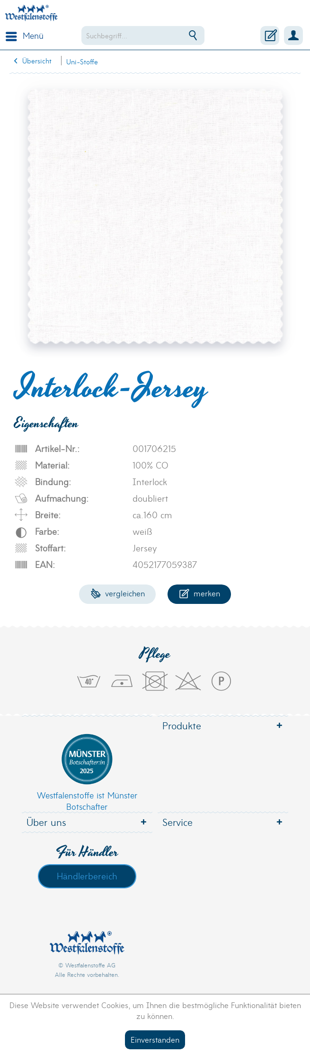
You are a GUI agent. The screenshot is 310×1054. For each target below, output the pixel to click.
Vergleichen (117, 592)
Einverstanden (155, 1039)
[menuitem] (22, 35)
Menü (25, 34)
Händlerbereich (87, 875)
